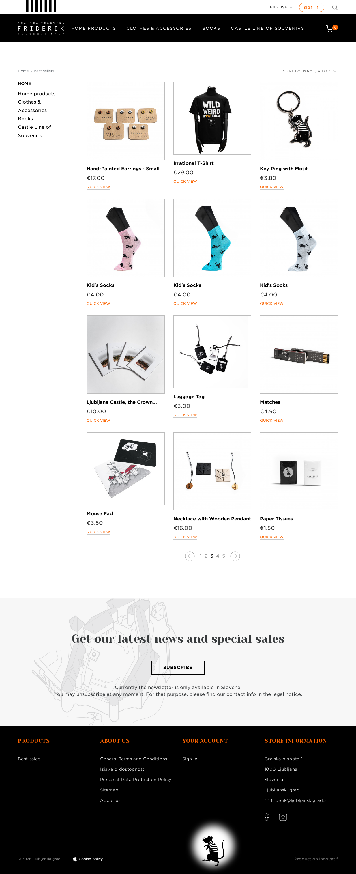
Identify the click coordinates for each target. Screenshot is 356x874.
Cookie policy (91, 859)
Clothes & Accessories (159, 28)
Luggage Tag (189, 396)
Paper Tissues (276, 519)
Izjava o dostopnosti (123, 769)
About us (110, 800)
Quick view (98, 187)
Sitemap (109, 790)
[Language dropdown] (281, 7)
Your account (205, 741)
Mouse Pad (100, 513)
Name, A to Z (319, 71)
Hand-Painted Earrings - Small (123, 168)
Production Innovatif (316, 859)
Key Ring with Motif (284, 168)
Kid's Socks (100, 285)
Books (211, 28)
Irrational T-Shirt (193, 163)
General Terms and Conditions (133, 759)
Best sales (29, 759)
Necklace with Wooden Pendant (212, 519)
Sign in (311, 7)
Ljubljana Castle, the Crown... (122, 402)
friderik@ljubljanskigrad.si (299, 800)
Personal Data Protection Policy (135, 779)
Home (24, 83)
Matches (270, 402)
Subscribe (178, 667)
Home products (93, 28)
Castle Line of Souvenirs (267, 28)
